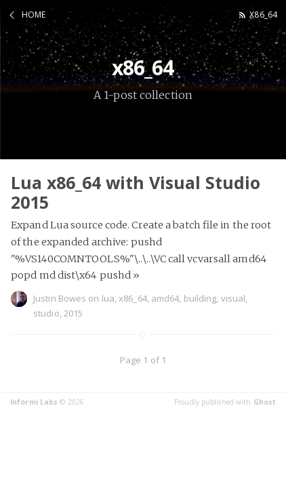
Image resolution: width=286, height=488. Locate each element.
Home (33, 14)
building (200, 298)
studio (46, 313)
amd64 (165, 298)
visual (233, 298)
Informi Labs (34, 402)
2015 (73, 313)
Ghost (265, 402)
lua (108, 298)
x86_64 (263, 14)
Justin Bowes (59, 298)
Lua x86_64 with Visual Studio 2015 (135, 192)
